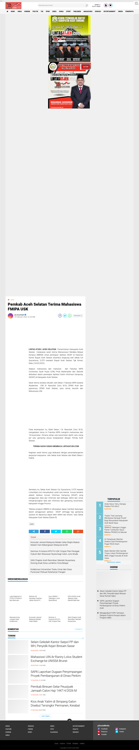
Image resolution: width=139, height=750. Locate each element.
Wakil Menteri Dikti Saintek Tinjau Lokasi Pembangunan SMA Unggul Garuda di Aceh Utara (116, 554)
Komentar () (78, 315)
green (120, 11)
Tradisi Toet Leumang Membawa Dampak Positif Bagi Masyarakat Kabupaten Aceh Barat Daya (116, 519)
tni (42, 11)
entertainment (109, 11)
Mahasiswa (88, 11)
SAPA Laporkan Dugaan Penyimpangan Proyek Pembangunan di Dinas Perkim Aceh (56, 675)
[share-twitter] (65, 315)
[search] (63, 5)
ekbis (54, 11)
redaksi (76, 732)
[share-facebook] (60, 315)
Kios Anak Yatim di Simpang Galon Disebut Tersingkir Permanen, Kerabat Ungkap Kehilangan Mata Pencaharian (56, 705)
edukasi (98, 11)
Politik (69, 743)
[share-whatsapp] (70, 315)
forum (30, 729)
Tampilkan (78, 629)
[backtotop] (69, 721)
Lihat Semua (45, 716)
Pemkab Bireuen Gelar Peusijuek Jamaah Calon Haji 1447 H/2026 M (54, 688)
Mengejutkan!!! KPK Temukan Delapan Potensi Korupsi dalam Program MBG (113, 615)
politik (35, 11)
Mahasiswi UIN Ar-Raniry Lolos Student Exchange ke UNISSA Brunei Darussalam (56, 660)
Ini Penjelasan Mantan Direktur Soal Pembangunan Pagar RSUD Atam (115, 541)
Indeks (82, 743)
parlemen (77, 11)
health (75, 729)
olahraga (54, 732)
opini (48, 11)
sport (68, 11)
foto (52, 729)
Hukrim (62, 743)
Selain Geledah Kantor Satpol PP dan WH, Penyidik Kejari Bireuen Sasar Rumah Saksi (55, 646)
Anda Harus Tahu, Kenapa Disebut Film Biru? (115, 505)
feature (8, 729)
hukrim (27, 11)
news (13, 11)
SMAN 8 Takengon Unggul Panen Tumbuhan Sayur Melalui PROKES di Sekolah (115, 529)
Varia (56, 743)
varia (20, 11)
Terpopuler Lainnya (113, 562)
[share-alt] (34, 531)
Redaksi (75, 743)
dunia (61, 11)
